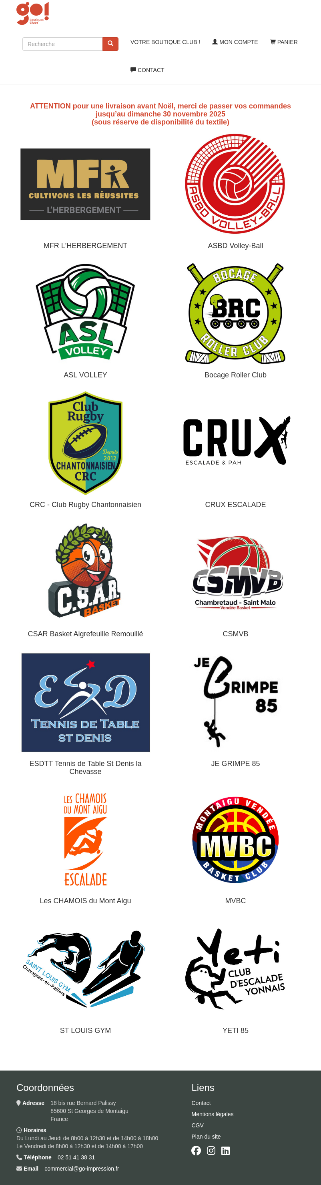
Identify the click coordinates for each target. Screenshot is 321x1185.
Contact (147, 70)
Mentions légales (212, 1114)
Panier (284, 42)
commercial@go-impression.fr (81, 1168)
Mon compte (235, 42)
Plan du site (206, 1136)
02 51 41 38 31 (76, 1157)
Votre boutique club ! (165, 42)
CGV (197, 1125)
